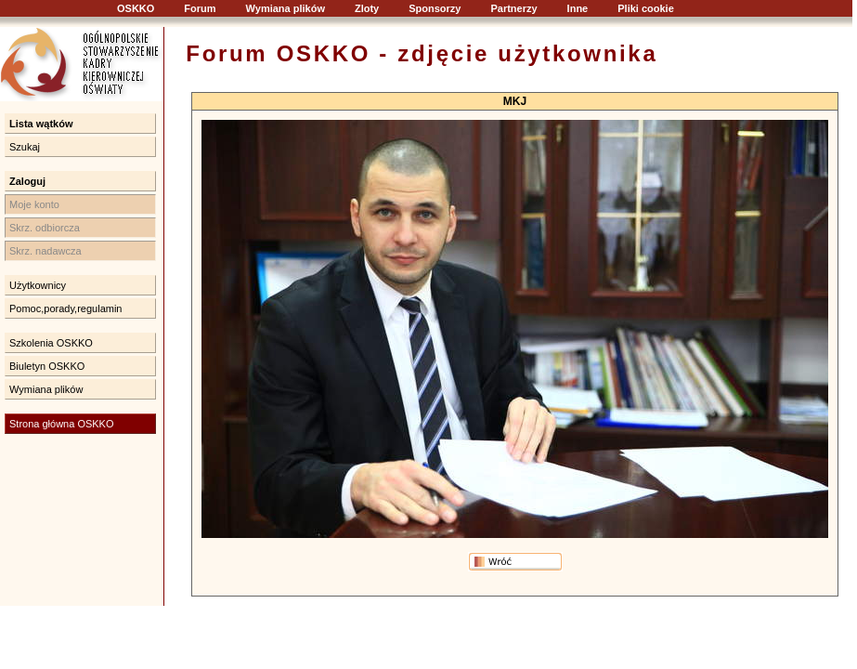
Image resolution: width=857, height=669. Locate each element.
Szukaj (24, 146)
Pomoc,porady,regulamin (65, 308)
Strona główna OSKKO (61, 423)
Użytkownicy (37, 285)
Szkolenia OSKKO (51, 342)
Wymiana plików (285, 8)
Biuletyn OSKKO (46, 366)
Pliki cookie (645, 8)
